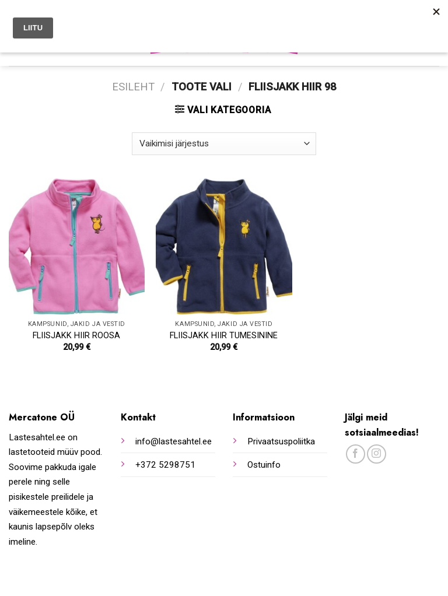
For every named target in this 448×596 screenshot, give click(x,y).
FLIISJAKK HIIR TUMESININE (224, 336)
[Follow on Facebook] (355, 454)
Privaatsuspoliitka (281, 441)
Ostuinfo (264, 465)
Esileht (133, 86)
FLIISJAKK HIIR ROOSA (76, 336)
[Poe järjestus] (224, 143)
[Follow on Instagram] (376, 454)
